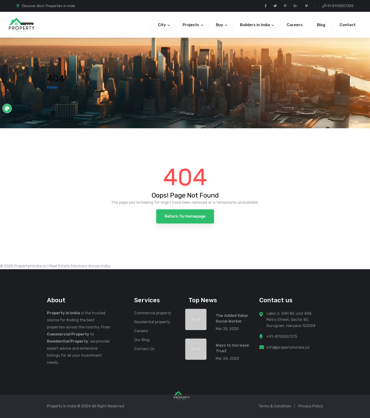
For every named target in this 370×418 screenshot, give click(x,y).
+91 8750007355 (339, 6)
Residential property (152, 322)
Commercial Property (68, 334)
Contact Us (144, 349)
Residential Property (67, 341)
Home (52, 87)
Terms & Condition (275, 406)
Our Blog (142, 340)
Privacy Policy (310, 406)
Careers (141, 331)
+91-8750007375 (281, 336)
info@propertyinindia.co (287, 347)
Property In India (61, 406)
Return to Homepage (185, 216)
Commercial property (152, 313)
